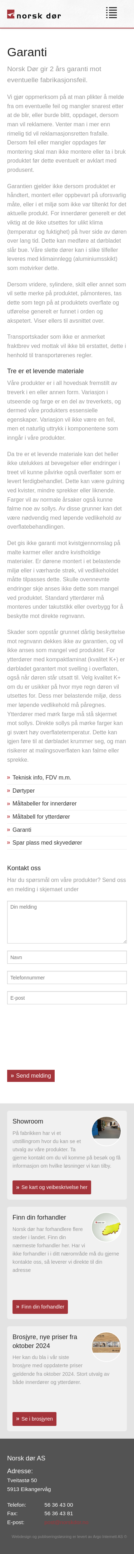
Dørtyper (24, 791)
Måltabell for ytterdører (41, 817)
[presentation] (36, 1037)
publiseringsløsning (54, 1536)
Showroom (28, 1121)
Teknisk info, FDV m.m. (42, 778)
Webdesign (21, 1536)
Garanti (22, 830)
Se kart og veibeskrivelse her (54, 1187)
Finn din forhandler (39, 1217)
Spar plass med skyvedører (47, 843)
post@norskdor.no (66, 1522)
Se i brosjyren (37, 1419)
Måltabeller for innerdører (45, 803)
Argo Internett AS (108, 1536)
